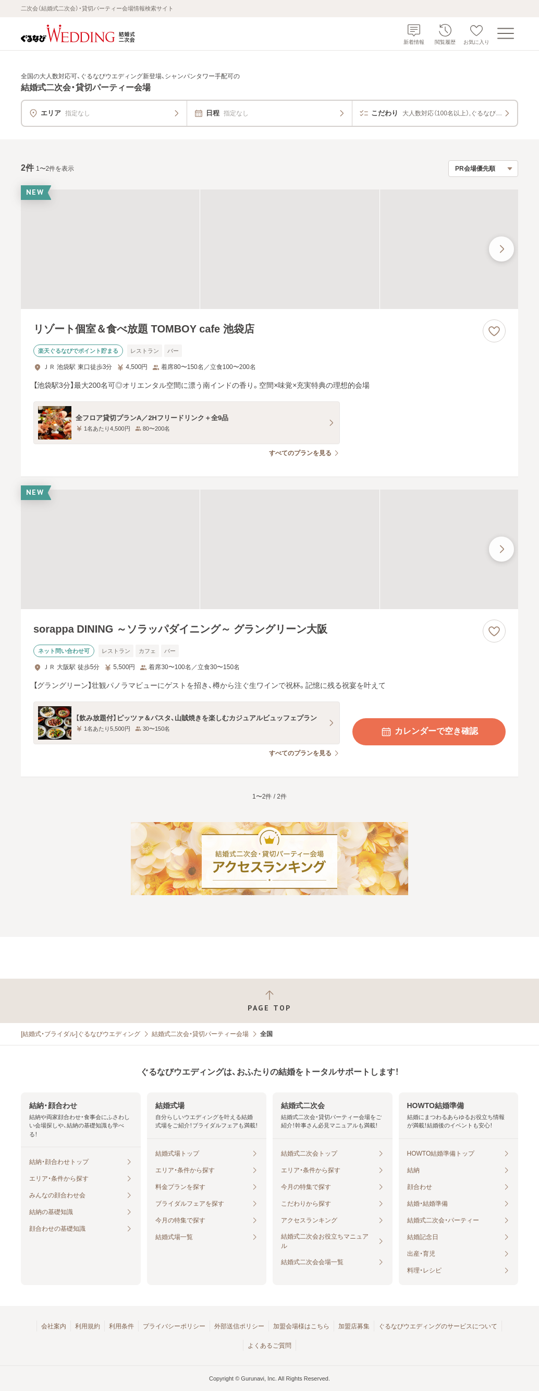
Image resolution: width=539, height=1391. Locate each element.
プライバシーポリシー (174, 1326)
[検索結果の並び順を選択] (483, 168)
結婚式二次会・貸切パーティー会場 (200, 1034)
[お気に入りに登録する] (494, 330)
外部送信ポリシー (239, 1326)
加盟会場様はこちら (301, 1326)
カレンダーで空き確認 (429, 732)
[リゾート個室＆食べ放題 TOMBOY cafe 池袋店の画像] (269, 249)
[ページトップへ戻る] (269, 1001)
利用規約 (87, 1326)
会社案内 (53, 1326)
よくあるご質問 (269, 1345)
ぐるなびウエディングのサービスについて (437, 1326)
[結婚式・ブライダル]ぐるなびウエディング (80, 1034)
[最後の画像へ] (501, 248)
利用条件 (121, 1326)
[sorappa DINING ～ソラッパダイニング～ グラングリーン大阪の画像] (269, 549)
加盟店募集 (354, 1326)
